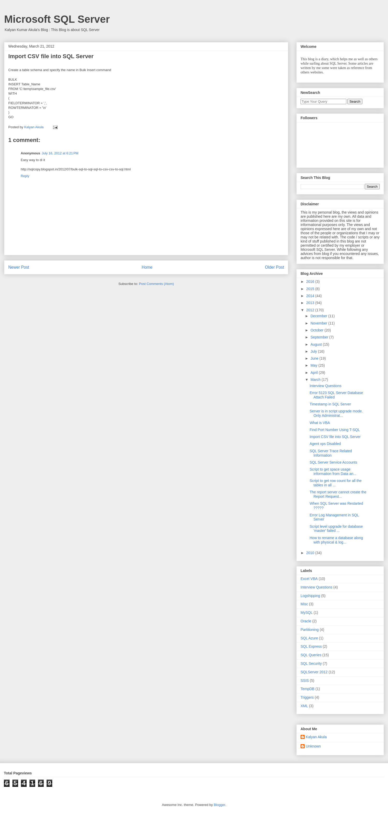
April (314, 373)
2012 (310, 310)
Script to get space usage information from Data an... (333, 471)
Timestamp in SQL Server (330, 404)
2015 (310, 289)
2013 (310, 303)
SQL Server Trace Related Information (331, 453)
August (316, 344)
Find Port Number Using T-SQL (335, 430)
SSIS (305, 680)
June (314, 358)
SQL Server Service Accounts (333, 462)
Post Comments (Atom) (156, 284)
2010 (310, 553)
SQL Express (311, 646)
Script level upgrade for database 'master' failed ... (336, 528)
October (317, 330)
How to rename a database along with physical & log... (336, 540)
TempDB (308, 689)
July (314, 351)
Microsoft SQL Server (57, 19)
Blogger (219, 805)
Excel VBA (309, 579)
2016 (310, 282)
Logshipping (310, 596)
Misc (304, 604)
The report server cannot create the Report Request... (338, 494)
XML (304, 706)
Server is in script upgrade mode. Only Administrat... (336, 413)
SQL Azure (309, 638)
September (319, 337)
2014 (310, 296)
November (319, 323)
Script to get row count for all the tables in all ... (336, 483)
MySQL (307, 612)
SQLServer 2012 (314, 672)
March (316, 380)
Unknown (313, 746)
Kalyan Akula (316, 737)
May (314, 365)
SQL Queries (311, 655)
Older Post (274, 267)
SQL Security (311, 663)
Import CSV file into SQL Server (335, 437)
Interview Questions (325, 386)
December (319, 316)
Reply (25, 176)
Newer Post (18, 267)
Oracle (306, 621)
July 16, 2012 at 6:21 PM (60, 153)
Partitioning (310, 630)
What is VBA (320, 423)
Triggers (307, 697)
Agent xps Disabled (325, 444)
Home (147, 267)
